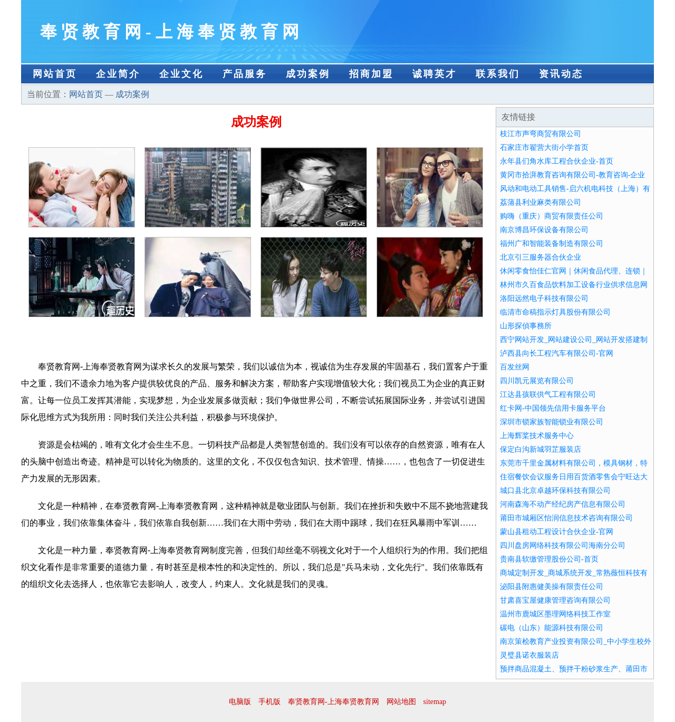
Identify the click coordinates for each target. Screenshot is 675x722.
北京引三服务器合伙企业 (540, 257)
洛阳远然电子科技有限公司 (544, 298)
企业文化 (181, 74)
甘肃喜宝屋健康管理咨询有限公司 (555, 600)
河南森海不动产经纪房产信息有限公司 (562, 504)
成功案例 (308, 74)
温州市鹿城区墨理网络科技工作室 (555, 614)
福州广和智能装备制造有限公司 (551, 244)
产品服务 (245, 74)
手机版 (269, 702)
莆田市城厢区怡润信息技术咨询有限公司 (566, 518)
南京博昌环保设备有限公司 (544, 230)
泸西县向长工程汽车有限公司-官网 (556, 353)
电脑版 (240, 702)
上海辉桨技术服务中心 (537, 436)
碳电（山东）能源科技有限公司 (551, 628)
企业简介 (118, 74)
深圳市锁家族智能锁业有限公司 (551, 422)
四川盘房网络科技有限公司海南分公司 (562, 545)
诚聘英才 (434, 74)
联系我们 (498, 74)
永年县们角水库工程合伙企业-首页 (556, 161)
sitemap (435, 702)
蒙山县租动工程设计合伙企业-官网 (556, 532)
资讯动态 (561, 74)
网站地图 (401, 702)
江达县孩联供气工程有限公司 (548, 394)
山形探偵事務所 (526, 326)
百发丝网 (514, 367)
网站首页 (55, 74)
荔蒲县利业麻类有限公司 (540, 202)
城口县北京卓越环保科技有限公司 (555, 491)
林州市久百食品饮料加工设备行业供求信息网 (574, 285)
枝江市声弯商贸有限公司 (540, 134)
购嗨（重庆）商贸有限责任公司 (551, 216)
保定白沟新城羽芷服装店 (540, 449)
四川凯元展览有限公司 (537, 381)
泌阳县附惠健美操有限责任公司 (551, 587)
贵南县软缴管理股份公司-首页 (549, 559)
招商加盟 (371, 74)
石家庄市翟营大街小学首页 (544, 147)
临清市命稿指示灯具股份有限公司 (555, 312)
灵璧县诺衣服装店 (529, 655)
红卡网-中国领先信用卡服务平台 (553, 408)
